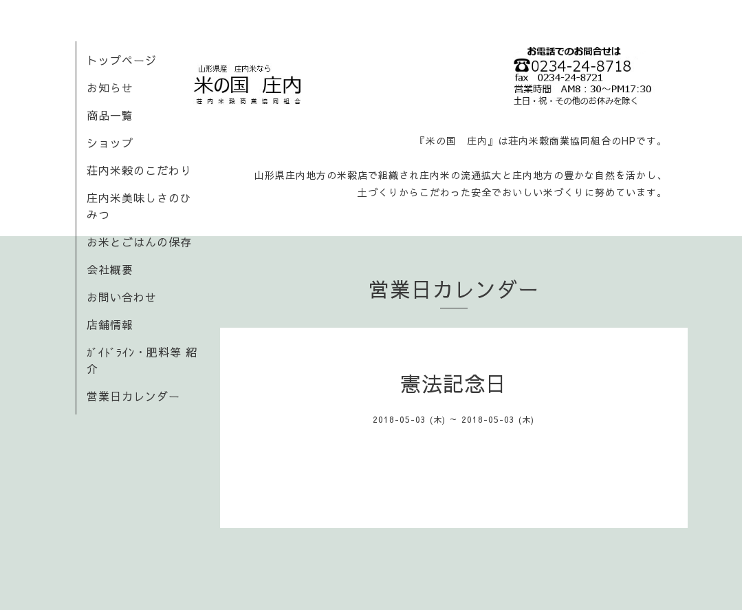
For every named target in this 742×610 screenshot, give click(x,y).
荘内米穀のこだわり (139, 170)
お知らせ (110, 87)
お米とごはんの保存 (139, 241)
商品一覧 (110, 115)
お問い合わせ (122, 296)
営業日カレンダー (133, 395)
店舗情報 (110, 324)
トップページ (122, 59)
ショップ (110, 142)
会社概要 (110, 269)
